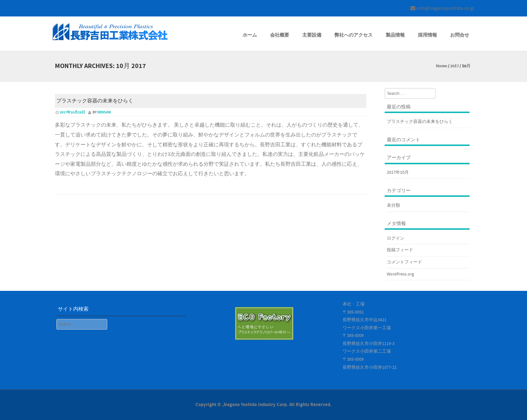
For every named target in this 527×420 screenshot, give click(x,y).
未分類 (393, 205)
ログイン (395, 238)
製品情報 (395, 35)
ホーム (250, 35)
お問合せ (459, 35)
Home (441, 66)
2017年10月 (398, 172)
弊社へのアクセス (353, 35)
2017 (454, 66)
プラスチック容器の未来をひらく (94, 101)
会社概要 (279, 35)
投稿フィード (400, 250)
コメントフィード (404, 262)
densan (104, 112)
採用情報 (427, 35)
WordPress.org (400, 274)
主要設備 (311, 35)
